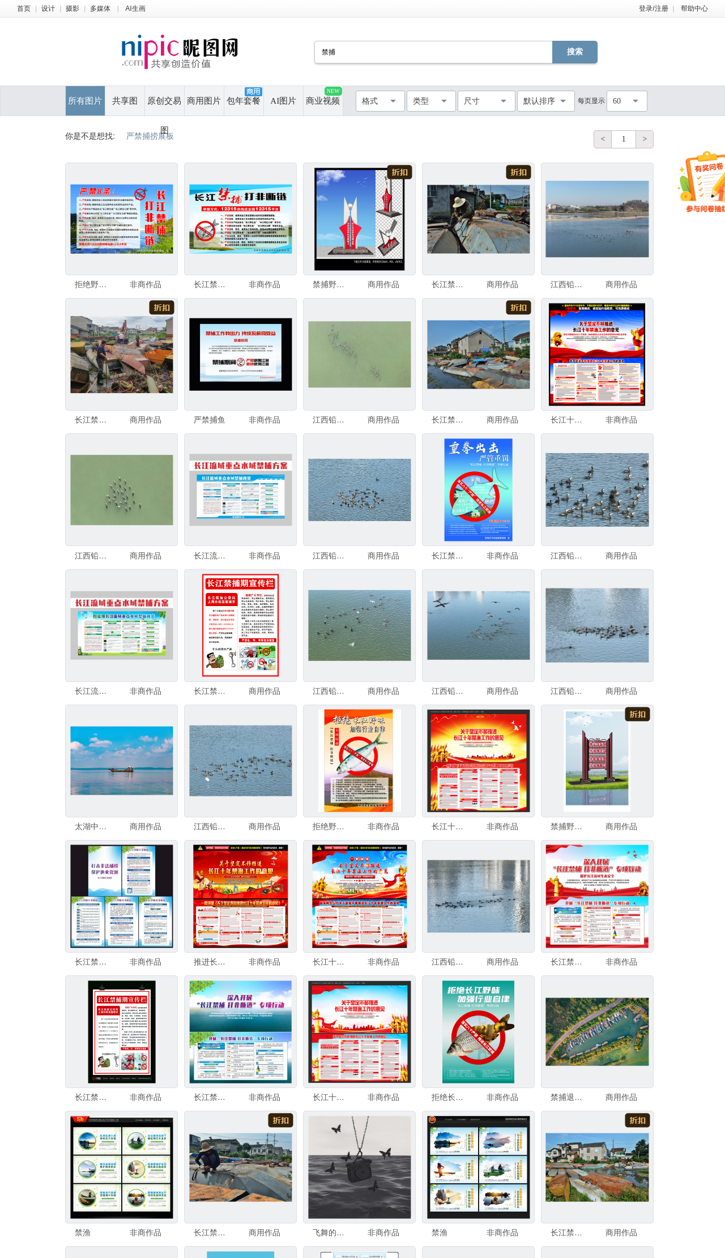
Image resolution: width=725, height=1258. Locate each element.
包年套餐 (244, 96)
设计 (48, 8)
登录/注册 (653, 8)
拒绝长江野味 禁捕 (450, 1097)
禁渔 (83, 1232)
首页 (24, 8)
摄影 (72, 8)
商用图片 (204, 100)
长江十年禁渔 (450, 826)
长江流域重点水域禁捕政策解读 (212, 555)
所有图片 (85, 100)
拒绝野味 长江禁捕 (93, 284)
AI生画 (135, 8)
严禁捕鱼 (209, 419)
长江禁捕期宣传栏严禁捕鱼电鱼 (93, 1097)
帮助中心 (694, 8)
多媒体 (100, 8)
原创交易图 (164, 106)
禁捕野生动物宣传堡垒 (331, 284)
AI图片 (283, 100)
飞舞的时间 (331, 1232)
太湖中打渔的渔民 (93, 826)
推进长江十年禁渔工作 (212, 961)
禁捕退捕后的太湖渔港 (569, 1097)
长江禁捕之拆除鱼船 (450, 284)
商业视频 (324, 96)
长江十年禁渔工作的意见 (569, 419)
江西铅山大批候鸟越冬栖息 (569, 284)
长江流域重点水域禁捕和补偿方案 (93, 691)
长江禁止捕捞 (212, 691)
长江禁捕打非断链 (212, 284)
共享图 (125, 100)
